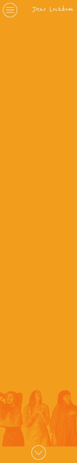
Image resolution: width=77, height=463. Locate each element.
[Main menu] (10, 10)
